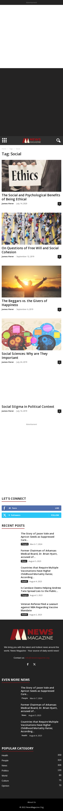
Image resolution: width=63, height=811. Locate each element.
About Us (32, 802)
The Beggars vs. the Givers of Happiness (24, 303)
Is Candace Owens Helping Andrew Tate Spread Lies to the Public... (41, 589)
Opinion (5, 786)
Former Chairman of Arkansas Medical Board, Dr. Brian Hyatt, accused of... (39, 554)
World (4, 775)
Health (24, 581)
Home (4, 149)
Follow (55, 515)
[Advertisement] (31, 36)
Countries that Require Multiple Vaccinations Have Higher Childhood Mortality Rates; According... (39, 572)
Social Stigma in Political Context (28, 406)
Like (57, 508)
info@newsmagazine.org (37, 658)
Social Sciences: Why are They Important (25, 355)
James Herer (8, 203)
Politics (5, 770)
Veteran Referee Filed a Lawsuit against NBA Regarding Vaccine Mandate (39, 607)
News (24, 561)
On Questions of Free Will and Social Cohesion (30, 250)
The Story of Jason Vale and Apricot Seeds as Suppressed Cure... (37, 537)
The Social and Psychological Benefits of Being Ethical (31, 197)
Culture (5, 780)
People (25, 544)
